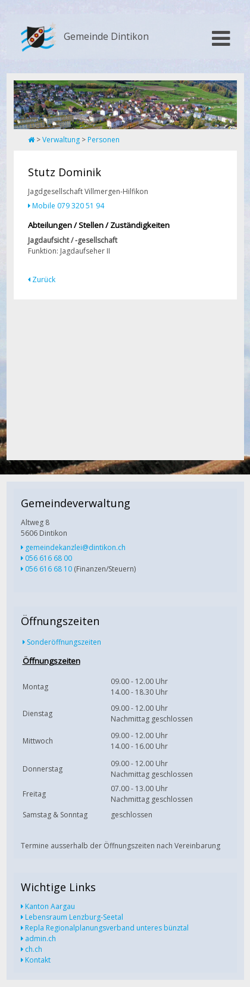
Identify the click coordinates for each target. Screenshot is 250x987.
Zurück (43, 279)
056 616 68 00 (48, 558)
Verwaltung (61, 140)
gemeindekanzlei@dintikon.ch (75, 547)
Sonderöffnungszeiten (64, 642)
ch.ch (33, 949)
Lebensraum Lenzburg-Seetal (74, 917)
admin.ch (40, 938)
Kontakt (38, 960)
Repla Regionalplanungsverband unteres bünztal (107, 928)
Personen (104, 140)
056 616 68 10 (48, 569)
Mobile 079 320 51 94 (68, 206)
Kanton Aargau (50, 906)
